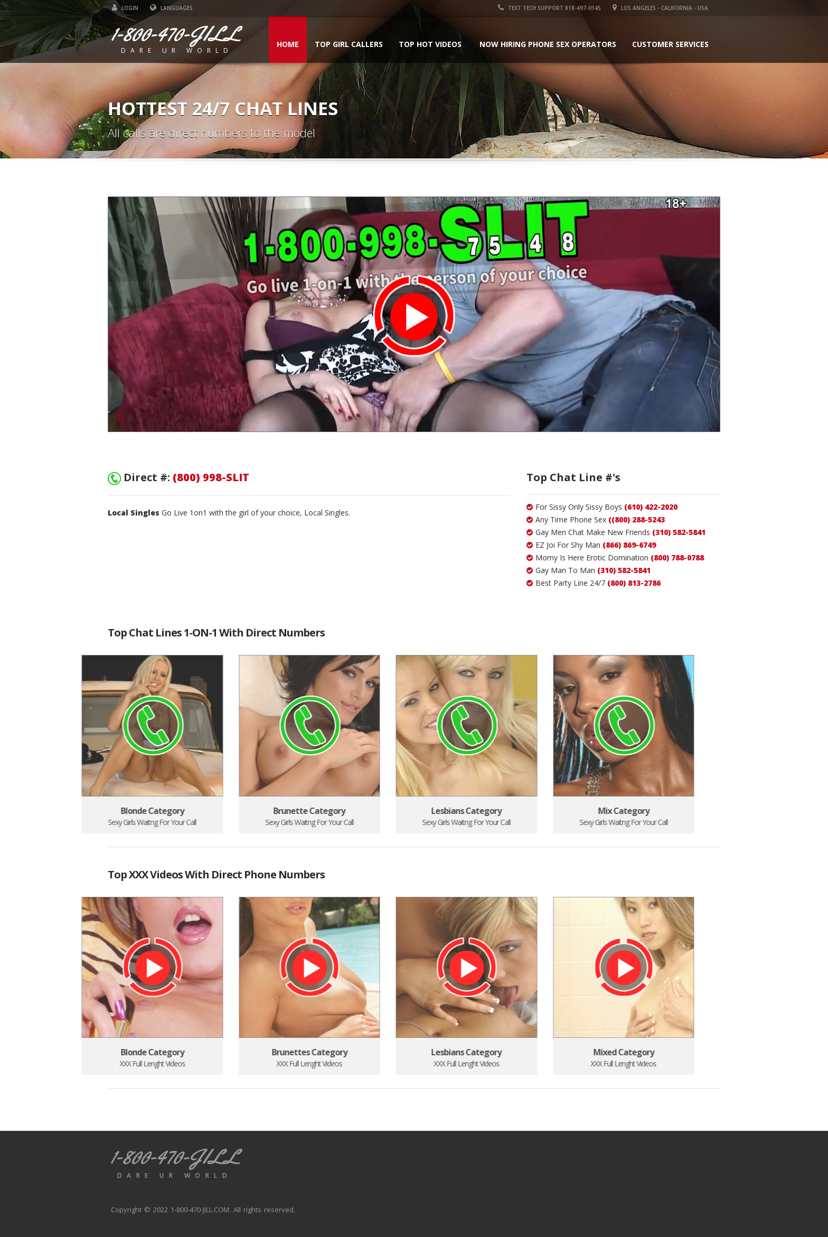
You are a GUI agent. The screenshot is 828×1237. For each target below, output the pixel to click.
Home (291, 44)
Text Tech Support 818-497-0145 (553, 8)
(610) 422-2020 (651, 507)
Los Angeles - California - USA (664, 8)
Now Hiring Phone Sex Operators (551, 44)
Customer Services (674, 44)
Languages (167, 8)
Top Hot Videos (433, 44)
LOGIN (121, 8)
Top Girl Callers (352, 44)
